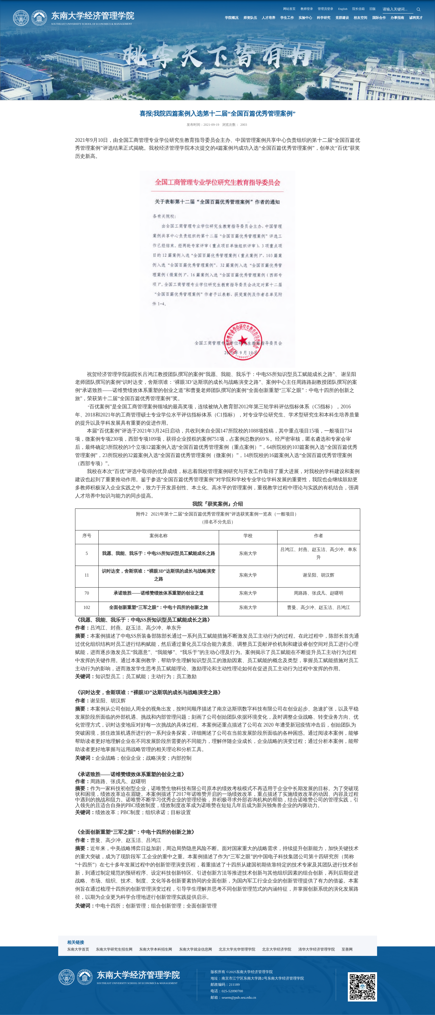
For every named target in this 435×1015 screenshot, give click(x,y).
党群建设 (322, 18)
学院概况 (186, 18)
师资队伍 (208, 18)
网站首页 (306, 8)
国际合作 (368, 18)
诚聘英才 (414, 18)
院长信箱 (389, 8)
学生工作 (254, 18)
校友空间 (345, 18)
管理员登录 (350, 8)
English (370, 8)
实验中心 (277, 18)
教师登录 (327, 8)
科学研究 (300, 18)
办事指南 (391, 18)
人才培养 (231, 18)
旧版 (405, 8)
